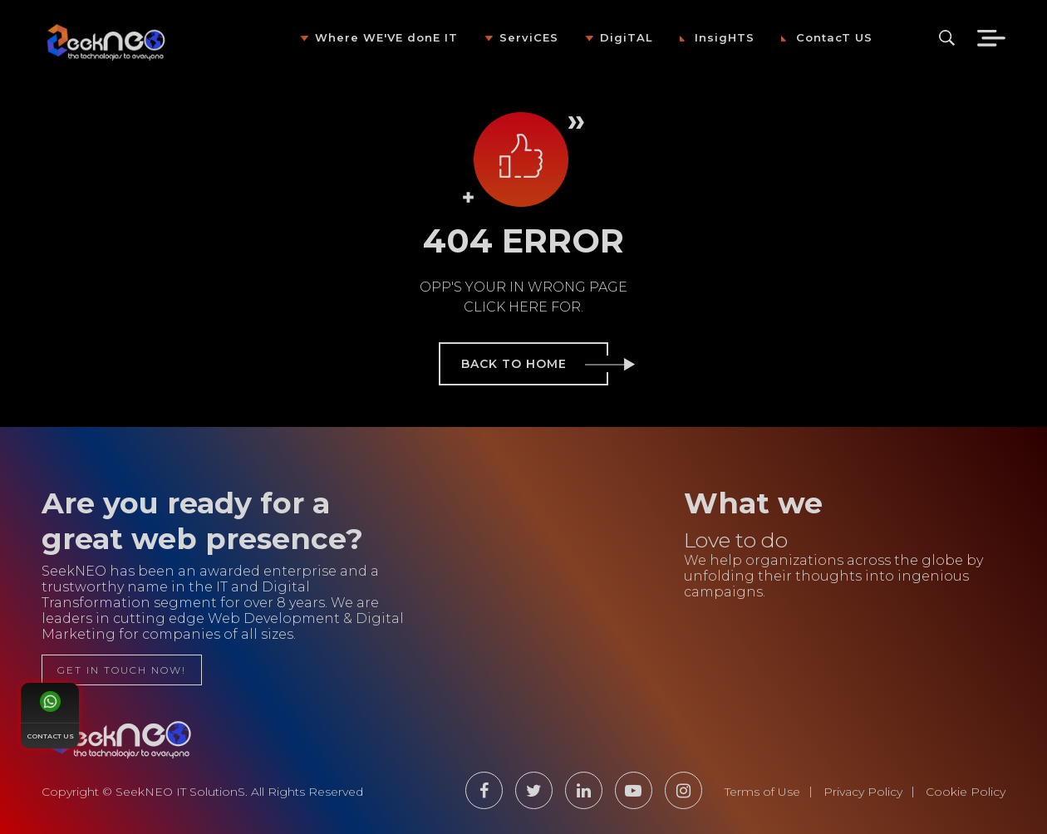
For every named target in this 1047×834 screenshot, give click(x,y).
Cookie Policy (965, 791)
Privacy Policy (862, 791)
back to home (534, 363)
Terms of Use (762, 791)
